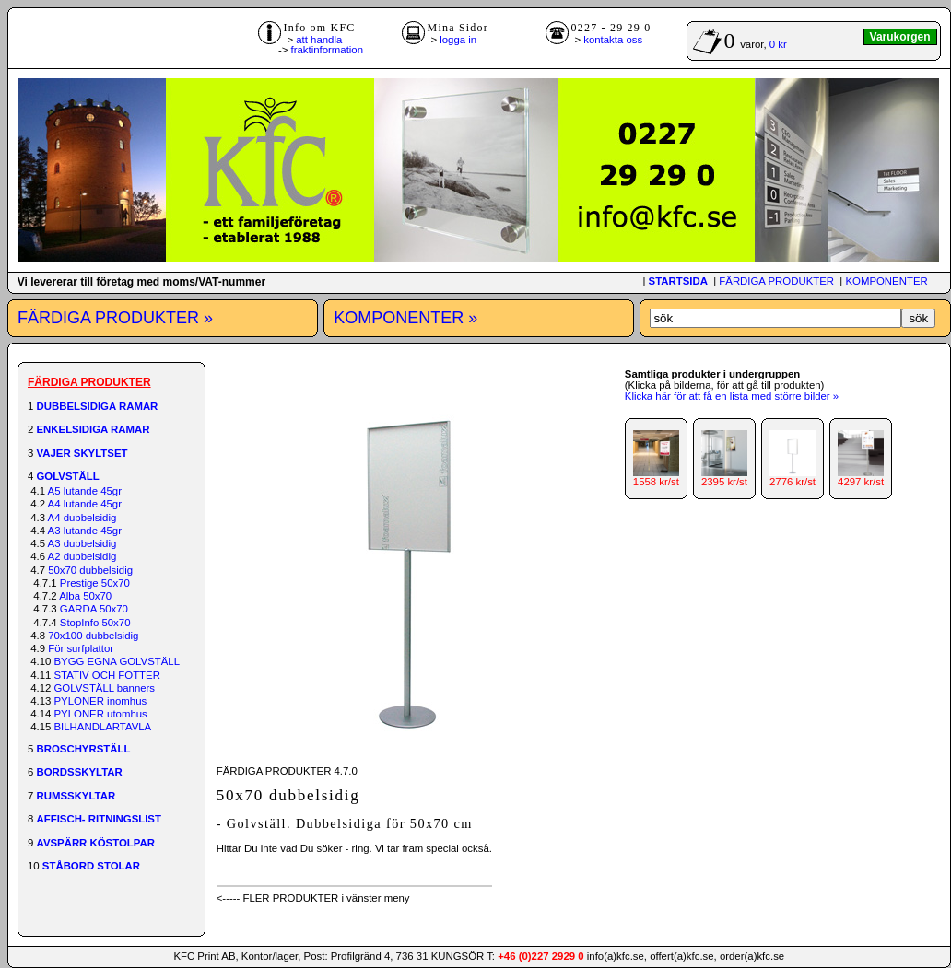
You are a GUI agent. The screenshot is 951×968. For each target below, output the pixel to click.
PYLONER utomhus (100, 713)
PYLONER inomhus (100, 700)
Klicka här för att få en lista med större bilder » (732, 396)
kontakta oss (612, 39)
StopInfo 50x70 (95, 622)
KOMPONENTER (886, 280)
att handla (319, 39)
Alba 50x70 (85, 595)
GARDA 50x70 (94, 608)
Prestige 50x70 (95, 583)
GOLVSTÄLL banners (105, 688)
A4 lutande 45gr (85, 503)
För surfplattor (80, 648)
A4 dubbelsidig (82, 517)
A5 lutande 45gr (85, 490)
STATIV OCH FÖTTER (107, 675)
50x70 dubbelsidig (90, 570)
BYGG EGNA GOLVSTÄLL (117, 661)
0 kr (778, 44)
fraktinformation (327, 49)
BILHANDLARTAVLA (103, 726)
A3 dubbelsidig (82, 543)
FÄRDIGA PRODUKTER (776, 280)
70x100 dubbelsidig (93, 635)
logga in (458, 39)
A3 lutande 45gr (85, 530)
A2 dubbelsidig (82, 556)
